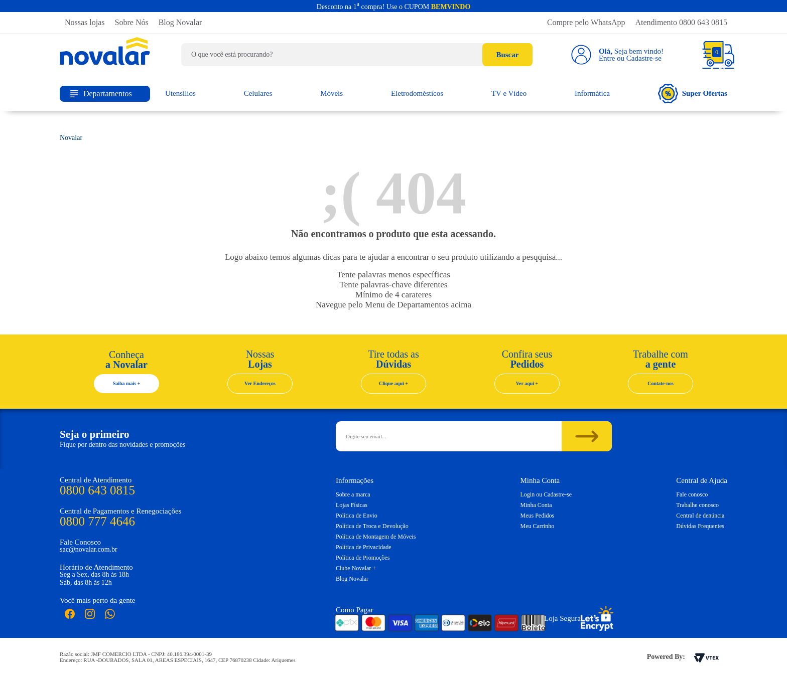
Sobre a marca (353, 494)
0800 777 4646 (97, 521)
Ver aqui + (527, 383)
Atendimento (681, 22)
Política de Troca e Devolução (372, 526)
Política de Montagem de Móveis (376, 536)
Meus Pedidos (537, 515)
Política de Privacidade (363, 547)
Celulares (258, 93)
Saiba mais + (127, 383)
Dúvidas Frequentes (700, 526)
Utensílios (180, 93)
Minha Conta (536, 505)
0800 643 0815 (97, 490)
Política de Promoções (362, 557)
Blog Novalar (180, 22)
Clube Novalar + (356, 568)
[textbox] (357, 54)
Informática (592, 93)
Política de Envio (356, 515)
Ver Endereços (260, 383)
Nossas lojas (85, 22)
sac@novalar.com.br (88, 549)
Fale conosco (692, 494)
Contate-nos (660, 383)
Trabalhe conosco (697, 505)
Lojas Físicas (351, 505)
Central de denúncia (700, 515)
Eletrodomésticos (417, 93)
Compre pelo (586, 22)
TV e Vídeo (509, 93)
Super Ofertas (692, 93)
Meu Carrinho (537, 526)
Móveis (331, 93)
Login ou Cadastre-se (546, 494)
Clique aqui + (393, 383)
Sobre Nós (132, 22)
